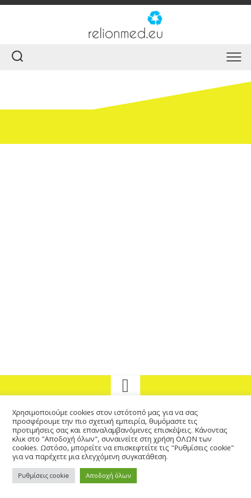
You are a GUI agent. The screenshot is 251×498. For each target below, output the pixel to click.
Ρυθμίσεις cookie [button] (43, 475)
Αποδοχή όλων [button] (108, 475)
